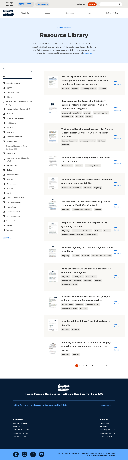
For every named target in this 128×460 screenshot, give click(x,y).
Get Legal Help (111, 13)
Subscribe (81, 4)
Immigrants (10, 153)
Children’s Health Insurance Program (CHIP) (19, 103)
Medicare (9, 179)
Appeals (9, 88)
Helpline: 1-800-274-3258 (25, 4)
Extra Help (10, 132)
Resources (69, 13)
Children (9, 97)
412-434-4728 (110, 433)
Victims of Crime (12, 221)
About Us (24, 13)
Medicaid (10, 170)
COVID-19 (9, 113)
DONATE (92, 4)
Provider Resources (13, 211)
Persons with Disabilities (15, 198)
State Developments (13, 216)
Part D (8, 193)
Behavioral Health (12, 92)
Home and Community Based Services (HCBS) (16, 147)
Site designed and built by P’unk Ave (101, 455)
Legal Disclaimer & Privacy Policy (102, 453)
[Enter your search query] (110, 4)
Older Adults (10, 188)
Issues (46, 13)
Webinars (9, 230)
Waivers (9, 225)
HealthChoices (11, 141)
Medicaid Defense (12, 175)
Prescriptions (11, 207)
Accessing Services (13, 83)
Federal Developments (14, 137)
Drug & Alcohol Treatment (15, 118)
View (116, 81)
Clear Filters (8, 238)
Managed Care (11, 165)
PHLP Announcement (14, 202)
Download (117, 84)
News (89, 13)
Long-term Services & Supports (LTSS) (17, 159)
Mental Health (11, 184)
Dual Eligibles (11, 123)
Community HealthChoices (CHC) (18, 109)
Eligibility (9, 127)
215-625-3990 (23, 433)
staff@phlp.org (42, 4)
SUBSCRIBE (106, 405)
